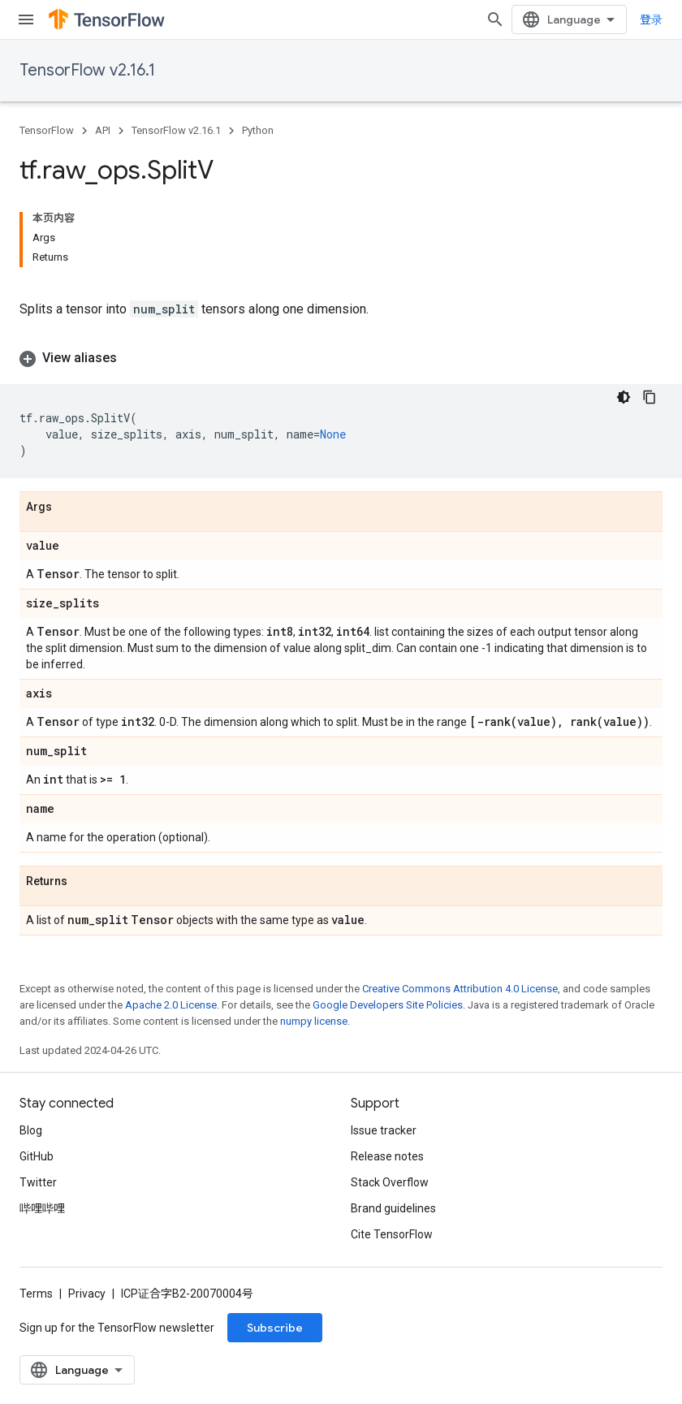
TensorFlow (46, 130)
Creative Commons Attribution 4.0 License (460, 989)
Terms (36, 1293)
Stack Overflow (390, 1182)
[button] (341, 358)
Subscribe (275, 1327)
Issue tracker (384, 1130)
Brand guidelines (393, 1208)
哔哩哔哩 (42, 1208)
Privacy (87, 1293)
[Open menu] (26, 19)
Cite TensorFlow (392, 1234)
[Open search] (495, 19)
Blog (30, 1130)
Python (258, 130)
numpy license (313, 1021)
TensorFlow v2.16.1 (87, 70)
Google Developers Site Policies (388, 1005)
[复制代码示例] (650, 397)
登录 (651, 19)
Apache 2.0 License (171, 1005)
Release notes (387, 1156)
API (102, 130)
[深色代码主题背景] (624, 397)
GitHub (36, 1156)
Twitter (38, 1182)
